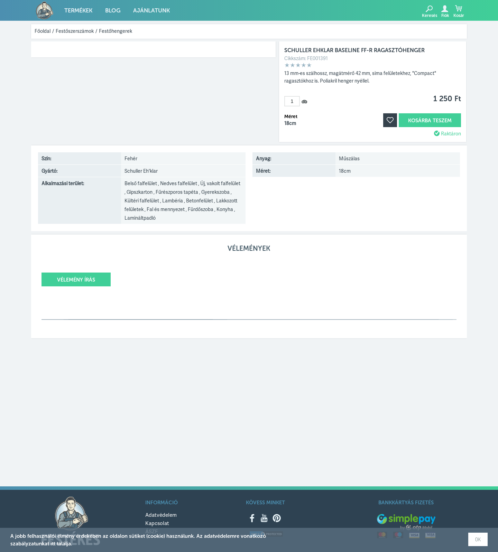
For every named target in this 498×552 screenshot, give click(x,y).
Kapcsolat (157, 523)
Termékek (77, 11)
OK (478, 539)
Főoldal (42, 31)
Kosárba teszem (430, 120)
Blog (111, 11)
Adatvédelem (161, 514)
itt (52, 544)
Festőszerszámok (75, 31)
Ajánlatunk (148, 11)
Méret (290, 116)
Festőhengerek (115, 31)
